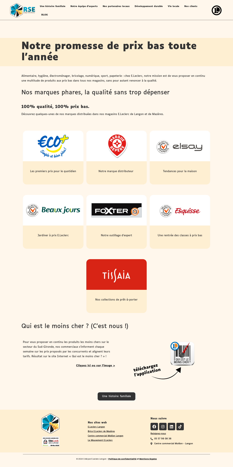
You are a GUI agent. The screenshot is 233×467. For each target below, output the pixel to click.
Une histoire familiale (52, 6)
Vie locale (173, 6)
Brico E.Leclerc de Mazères (101, 431)
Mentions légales (148, 459)
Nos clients (190, 6)
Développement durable (149, 6)
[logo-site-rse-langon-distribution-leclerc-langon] (22, 10)
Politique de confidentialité (122, 459)
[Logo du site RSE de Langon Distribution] (50, 423)
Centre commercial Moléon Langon (105, 436)
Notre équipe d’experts (84, 6)
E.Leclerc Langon (96, 427)
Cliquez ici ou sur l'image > (95, 365)
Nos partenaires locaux (116, 6)
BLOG (44, 15)
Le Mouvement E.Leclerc (100, 440)
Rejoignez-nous (158, 434)
